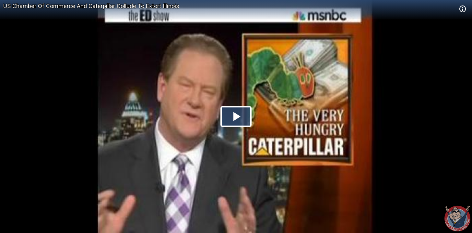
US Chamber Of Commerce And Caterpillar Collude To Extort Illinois (91, 6)
